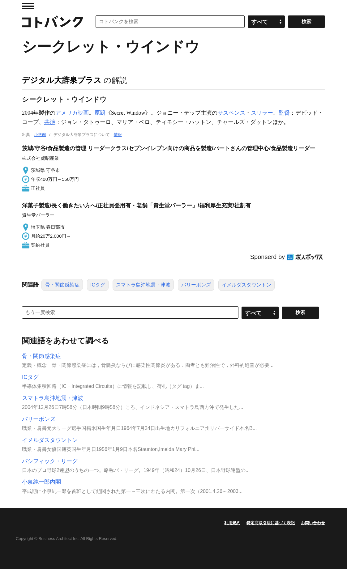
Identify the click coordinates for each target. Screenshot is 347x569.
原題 (99, 113)
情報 (118, 134)
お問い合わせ (313, 522)
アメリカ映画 (72, 113)
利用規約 (232, 522)
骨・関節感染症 (62, 284)
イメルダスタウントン (246, 284)
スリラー (262, 113)
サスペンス (231, 113)
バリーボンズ (196, 284)
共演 (49, 122)
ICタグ (97, 284)
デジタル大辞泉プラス (61, 80)
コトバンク (52, 21)
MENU (28, 6)
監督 (284, 113)
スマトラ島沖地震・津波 (143, 284)
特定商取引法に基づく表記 (270, 522)
